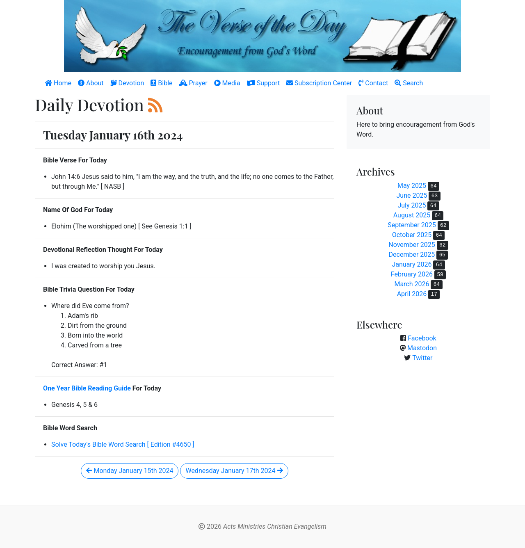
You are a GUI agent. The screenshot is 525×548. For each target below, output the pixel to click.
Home (58, 83)
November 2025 (411, 245)
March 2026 (411, 284)
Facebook (422, 338)
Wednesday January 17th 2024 (234, 471)
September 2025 (412, 225)
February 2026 (412, 274)
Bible (161, 83)
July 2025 (411, 205)
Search (409, 83)
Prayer (193, 83)
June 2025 (411, 195)
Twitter (422, 358)
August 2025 (411, 215)
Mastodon (422, 348)
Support (263, 83)
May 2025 (411, 186)
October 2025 (411, 235)
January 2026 (411, 264)
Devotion (127, 83)
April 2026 (412, 294)
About (91, 83)
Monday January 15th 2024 (129, 471)
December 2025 (412, 254)
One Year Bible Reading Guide (87, 388)
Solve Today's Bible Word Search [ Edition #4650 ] (122, 444)
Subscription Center (319, 83)
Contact (373, 83)
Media (227, 83)
